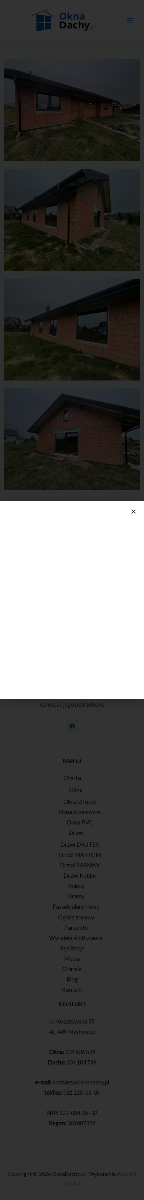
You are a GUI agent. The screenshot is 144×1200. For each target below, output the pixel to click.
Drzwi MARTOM (80, 855)
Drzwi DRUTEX (79, 844)
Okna (76, 790)
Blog (72, 979)
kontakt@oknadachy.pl (81, 1082)
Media (72, 958)
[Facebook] (72, 726)
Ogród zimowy (76, 917)
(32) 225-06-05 (81, 1092)
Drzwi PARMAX (79, 865)
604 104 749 (81, 1062)
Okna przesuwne (80, 812)
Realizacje (72, 948)
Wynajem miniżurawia (76, 938)
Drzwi (75, 832)
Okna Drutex (79, 801)
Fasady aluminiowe (76, 906)
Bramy (76, 896)
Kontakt (72, 989)
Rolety (76, 886)
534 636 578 (80, 1052)
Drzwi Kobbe (79, 875)
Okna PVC (80, 822)
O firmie (72, 969)
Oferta (72, 778)
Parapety (76, 927)
